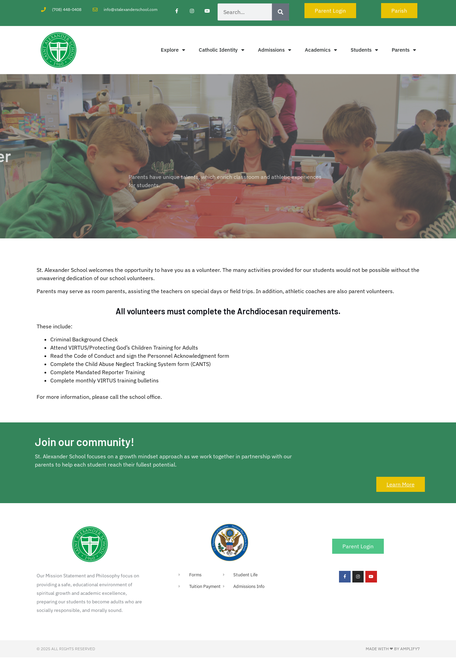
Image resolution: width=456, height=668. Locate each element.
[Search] (280, 12)
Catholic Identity (221, 50)
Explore (173, 50)
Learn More (401, 484)
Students (364, 50)
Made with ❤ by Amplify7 (393, 648)
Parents (404, 50)
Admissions (274, 50)
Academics (321, 50)
